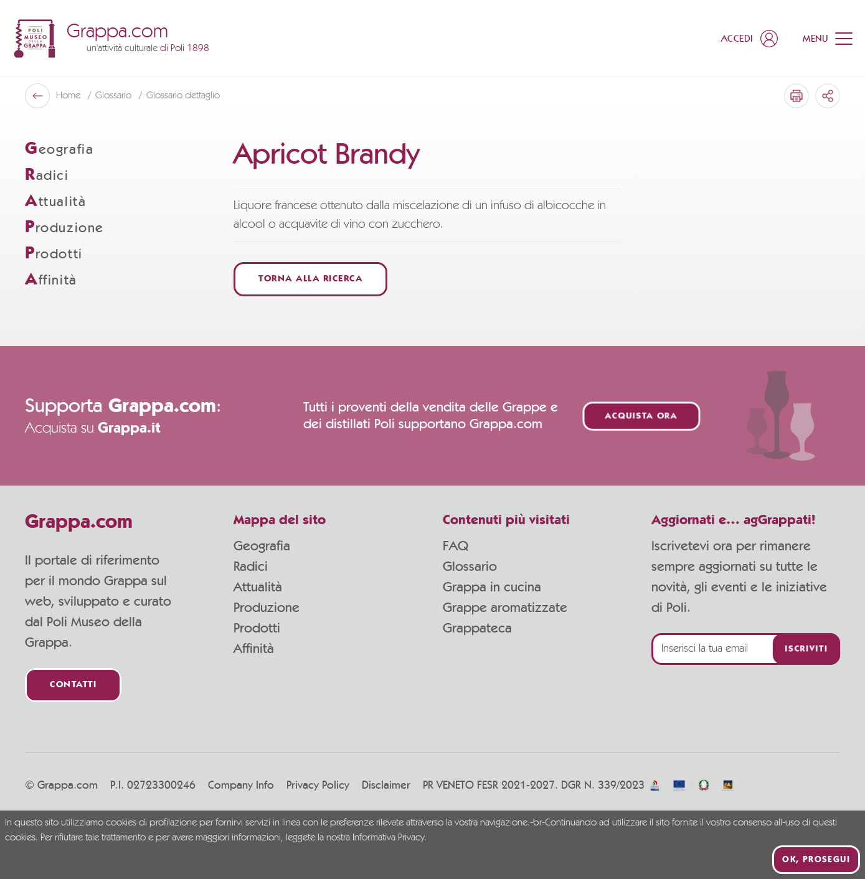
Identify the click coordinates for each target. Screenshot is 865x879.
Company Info (241, 785)
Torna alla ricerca (310, 279)
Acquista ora (641, 416)
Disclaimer (386, 785)
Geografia (262, 546)
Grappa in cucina (492, 587)
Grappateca (477, 628)
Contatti (73, 685)
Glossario (470, 566)
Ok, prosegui (816, 859)
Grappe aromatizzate (505, 607)
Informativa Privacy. (389, 838)
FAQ (455, 546)
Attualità (258, 587)
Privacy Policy (317, 785)
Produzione (267, 607)
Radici (251, 566)
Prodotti (257, 628)
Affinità (254, 649)
